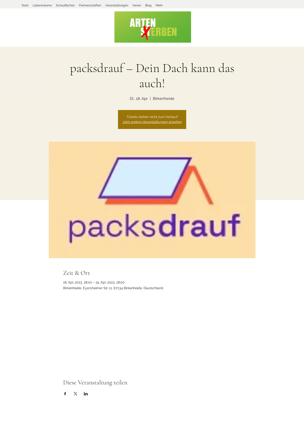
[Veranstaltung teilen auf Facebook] (65, 393)
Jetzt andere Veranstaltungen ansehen (152, 122)
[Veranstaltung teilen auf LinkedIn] (86, 393)
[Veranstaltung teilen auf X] (75, 393)
